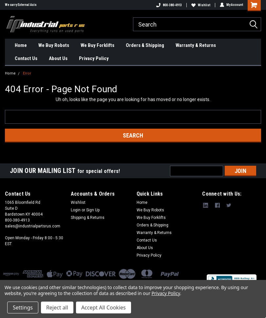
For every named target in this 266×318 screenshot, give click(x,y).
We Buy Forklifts (97, 45)
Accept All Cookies (103, 307)
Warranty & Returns (196, 45)
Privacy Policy (94, 58)
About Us (58, 58)
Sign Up (93, 210)
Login (76, 210)
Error (27, 73)
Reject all (57, 307)
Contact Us (26, 58)
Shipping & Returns (87, 217)
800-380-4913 (169, 5)
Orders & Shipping (145, 45)
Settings (23, 307)
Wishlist (200, 5)
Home (21, 45)
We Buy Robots (53, 45)
